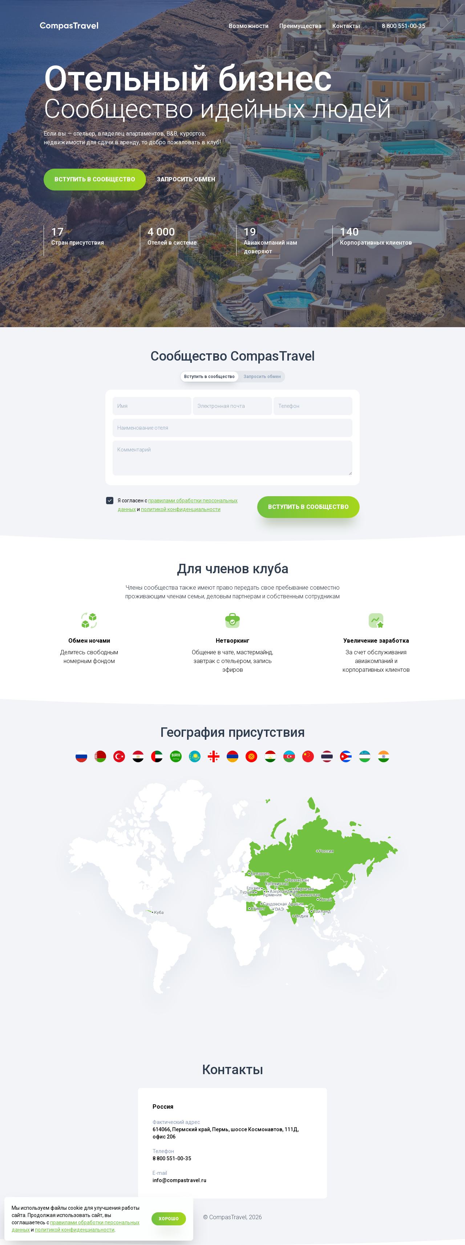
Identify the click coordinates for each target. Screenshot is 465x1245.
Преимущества (300, 26)
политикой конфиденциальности (181, 509)
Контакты (346, 26)
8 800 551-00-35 (403, 26)
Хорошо (169, 1218)
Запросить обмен (186, 179)
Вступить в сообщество (94, 179)
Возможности (248, 26)
